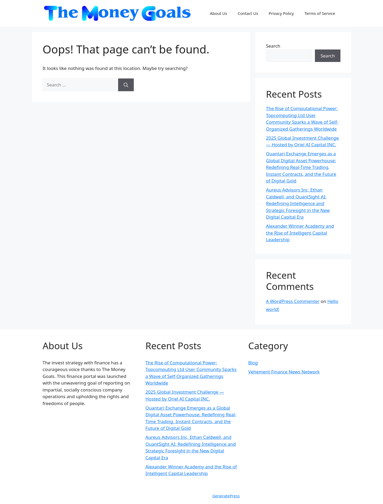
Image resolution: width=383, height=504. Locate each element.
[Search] (126, 84)
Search (273, 46)
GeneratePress (226, 495)
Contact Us (248, 13)
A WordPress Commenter (292, 301)
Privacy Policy (281, 13)
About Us (218, 13)
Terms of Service (320, 13)
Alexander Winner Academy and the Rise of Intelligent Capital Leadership (300, 233)
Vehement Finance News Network (284, 372)
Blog (253, 363)
